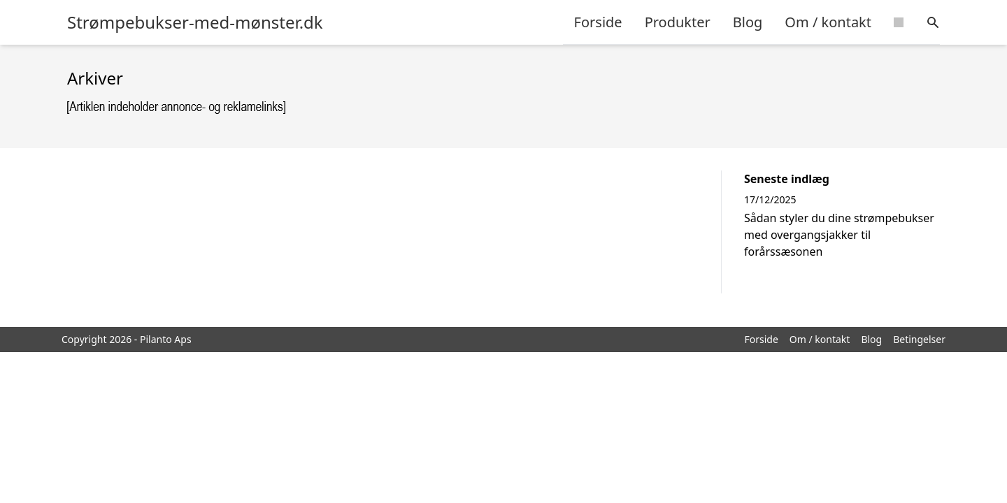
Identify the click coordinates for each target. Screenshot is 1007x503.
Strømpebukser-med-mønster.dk (195, 22)
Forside (598, 22)
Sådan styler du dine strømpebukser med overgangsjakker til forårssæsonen (839, 234)
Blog (748, 22)
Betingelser (919, 339)
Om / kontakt (828, 22)
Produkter (677, 22)
